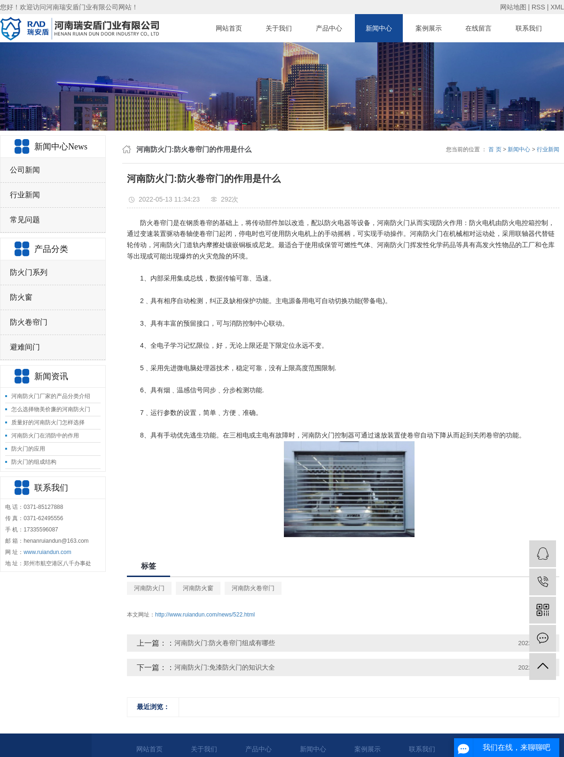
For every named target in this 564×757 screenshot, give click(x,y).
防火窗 (21, 297)
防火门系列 (28, 272)
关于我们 (279, 28)
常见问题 (25, 220)
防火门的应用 (28, 448)
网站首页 (229, 28)
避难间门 (25, 347)
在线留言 (478, 28)
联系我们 (529, 28)
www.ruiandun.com (47, 552)
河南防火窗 (198, 588)
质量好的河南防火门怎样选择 (48, 422)
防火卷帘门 (28, 322)
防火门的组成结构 (33, 462)
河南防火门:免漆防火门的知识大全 (224, 667)
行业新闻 (25, 195)
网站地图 (513, 7)
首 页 (494, 149)
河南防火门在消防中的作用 (45, 435)
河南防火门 (149, 588)
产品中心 (329, 28)
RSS (538, 7)
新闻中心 (379, 28)
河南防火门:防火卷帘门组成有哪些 (224, 643)
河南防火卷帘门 (253, 588)
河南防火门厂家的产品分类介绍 (50, 396)
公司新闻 (25, 170)
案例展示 (428, 28)
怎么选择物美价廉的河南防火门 (50, 409)
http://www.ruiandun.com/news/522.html (205, 614)
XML (557, 7)
